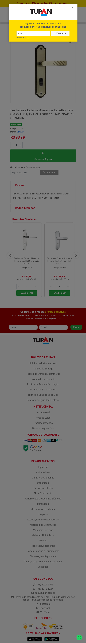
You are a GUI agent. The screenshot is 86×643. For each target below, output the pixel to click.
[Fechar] (72, 8)
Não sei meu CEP (23, 38)
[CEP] (33, 33)
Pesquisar (60, 33)
